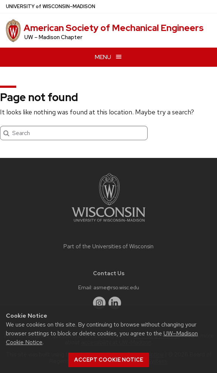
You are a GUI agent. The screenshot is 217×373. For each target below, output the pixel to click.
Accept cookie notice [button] (108, 359)
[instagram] (99, 303)
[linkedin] (114, 303)
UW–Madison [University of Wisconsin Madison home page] (50, 6)
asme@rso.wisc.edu (116, 287)
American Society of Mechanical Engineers (114, 28)
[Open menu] (108, 57)
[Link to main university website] (108, 223)
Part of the (108, 246)
